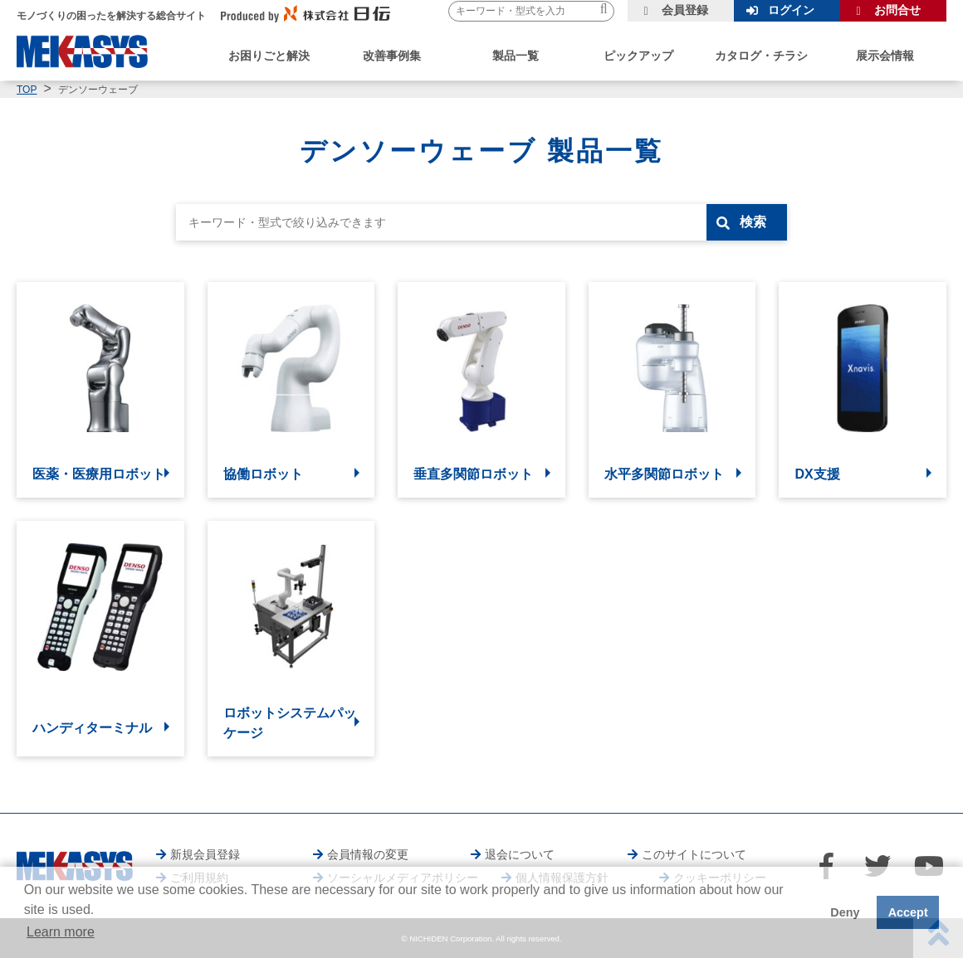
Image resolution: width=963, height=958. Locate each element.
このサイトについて (694, 854)
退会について (520, 854)
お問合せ (897, 10)
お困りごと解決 (269, 55)
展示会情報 (885, 55)
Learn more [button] (61, 932)
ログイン (791, 10)
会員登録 (685, 10)
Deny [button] (844, 912)
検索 (753, 222)
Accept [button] (908, 912)
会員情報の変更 (367, 854)
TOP (27, 89)
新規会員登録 (205, 854)
